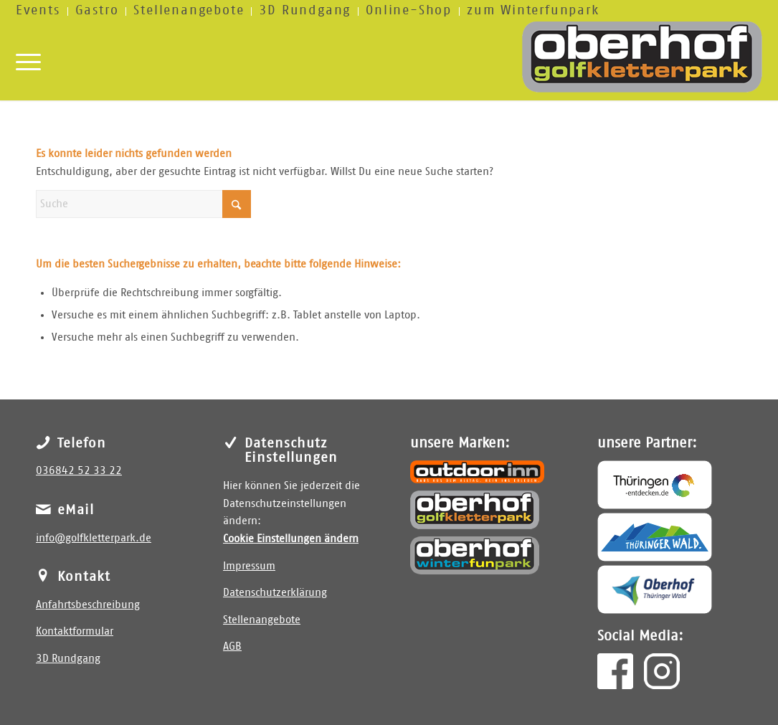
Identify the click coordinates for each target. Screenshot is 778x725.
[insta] (662, 671)
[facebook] (615, 671)
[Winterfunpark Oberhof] (474, 555)
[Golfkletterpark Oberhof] (474, 510)
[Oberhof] (654, 589)
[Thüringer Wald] (654, 537)
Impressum (249, 566)
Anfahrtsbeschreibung (88, 605)
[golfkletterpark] (642, 60)
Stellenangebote (261, 620)
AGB (232, 646)
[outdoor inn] (477, 472)
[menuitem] (42, 11)
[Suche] (143, 204)
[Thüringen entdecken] (654, 484)
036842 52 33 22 (79, 470)
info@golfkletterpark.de (93, 538)
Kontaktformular (74, 631)
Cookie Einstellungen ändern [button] (291, 539)
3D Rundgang (68, 658)
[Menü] (28, 60)
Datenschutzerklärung (275, 592)
